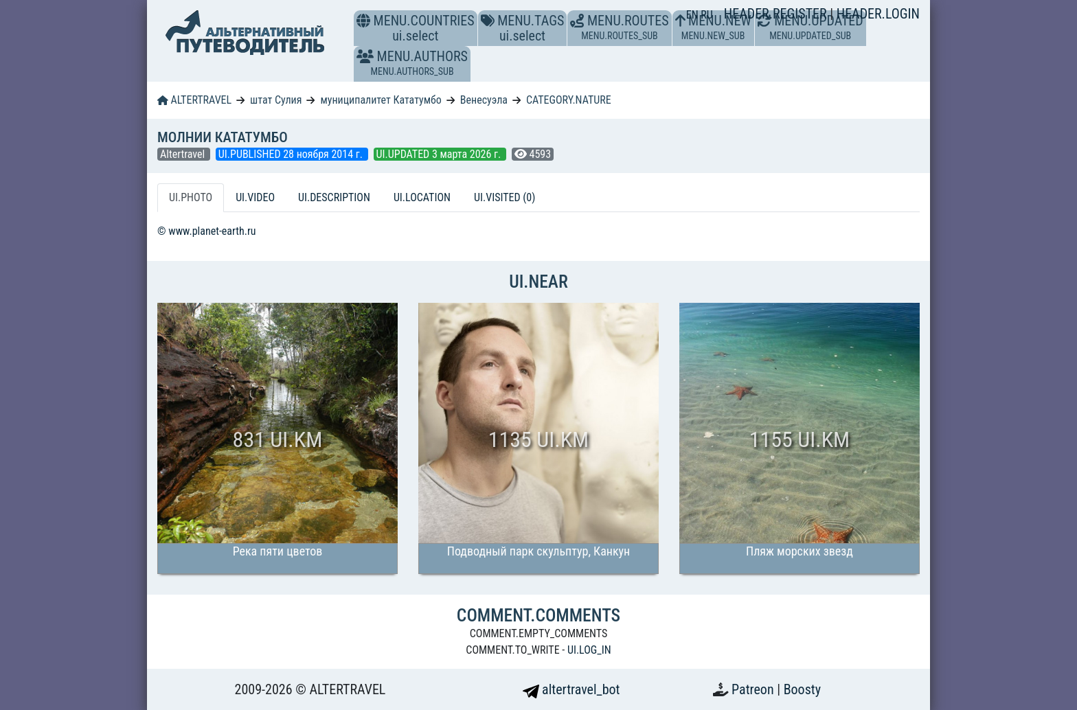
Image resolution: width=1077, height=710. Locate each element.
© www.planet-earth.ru (206, 231)
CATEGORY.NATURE (568, 99)
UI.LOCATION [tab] (422, 197)
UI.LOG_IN (589, 649)
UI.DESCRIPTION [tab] (334, 197)
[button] (365, 56)
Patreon (754, 689)
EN (693, 14)
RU (706, 14)
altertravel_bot (571, 689)
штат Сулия (276, 99)
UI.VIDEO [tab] (255, 197)
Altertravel (183, 154)
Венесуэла (484, 99)
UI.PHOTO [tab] (190, 197)
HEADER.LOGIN (878, 13)
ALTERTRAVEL (194, 99)
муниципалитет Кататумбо (380, 99)
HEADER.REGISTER (777, 13)
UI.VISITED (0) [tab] (504, 197)
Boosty (802, 689)
